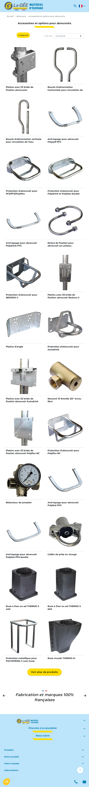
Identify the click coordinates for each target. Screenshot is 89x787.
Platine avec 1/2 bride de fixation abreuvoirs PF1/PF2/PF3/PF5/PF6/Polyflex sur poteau (22, 91)
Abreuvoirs (21, 16)
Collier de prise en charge (62, 554)
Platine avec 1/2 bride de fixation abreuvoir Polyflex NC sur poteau (23, 453)
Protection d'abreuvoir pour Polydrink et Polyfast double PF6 (64, 194)
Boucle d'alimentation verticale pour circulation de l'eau (23, 140)
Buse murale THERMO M (61, 658)
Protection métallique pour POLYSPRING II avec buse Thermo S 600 (21, 661)
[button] (75, 6)
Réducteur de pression (19, 502)
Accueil (10, 16)
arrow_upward (80, 770)
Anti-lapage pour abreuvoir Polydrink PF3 (21, 244)
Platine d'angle (14, 346)
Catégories (23, 35)
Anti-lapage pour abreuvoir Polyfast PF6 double (21, 556)
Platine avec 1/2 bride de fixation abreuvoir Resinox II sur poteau (63, 297)
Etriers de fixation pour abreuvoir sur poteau (61, 244)
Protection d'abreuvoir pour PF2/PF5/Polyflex (21, 192)
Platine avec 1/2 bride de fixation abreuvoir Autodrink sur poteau (22, 401)
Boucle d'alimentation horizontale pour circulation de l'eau (65, 90)
